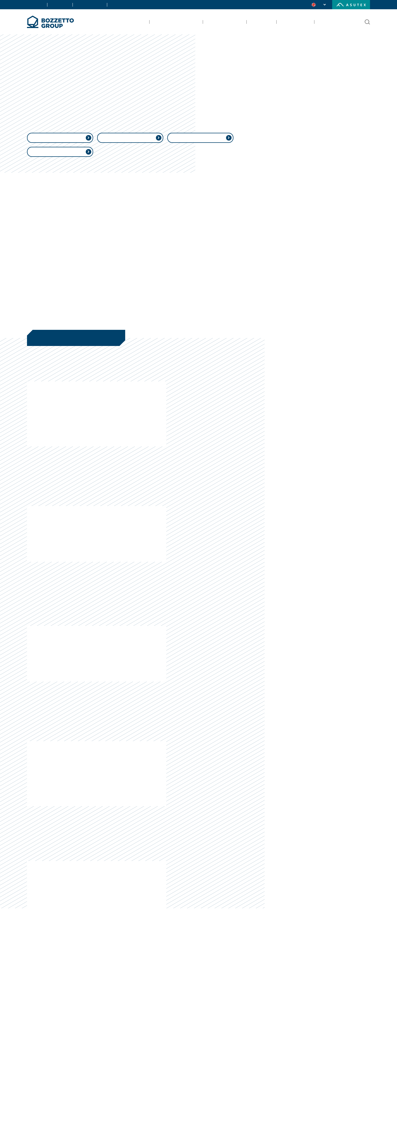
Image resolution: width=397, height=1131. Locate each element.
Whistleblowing (61, 162)
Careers (108, 4)
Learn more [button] (90, 1116)
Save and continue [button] (300, 1116)
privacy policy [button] (208, 1051)
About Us (34, 4)
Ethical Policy (61, 148)
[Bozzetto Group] (50, 22)
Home (32, 73)
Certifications (83, 4)
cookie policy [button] (267, 1057)
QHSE (202, 148)
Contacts (56, 4)
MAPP (131, 148)
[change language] (319, 4)
